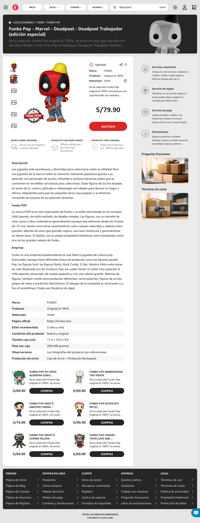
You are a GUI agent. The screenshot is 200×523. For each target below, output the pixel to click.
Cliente (87, 473)
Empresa (127, 473)
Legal (164, 473)
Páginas (11, 473)
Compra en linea (53, 473)
